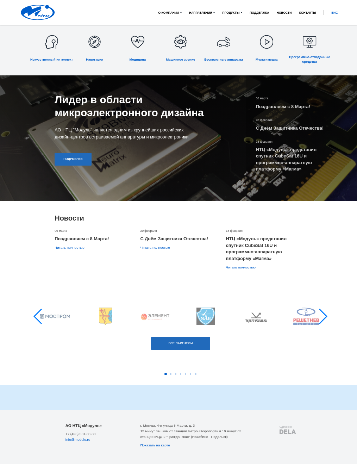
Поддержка (259, 12)
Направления (200, 12)
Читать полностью (69, 247)
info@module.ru (77, 439)
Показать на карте (155, 445)
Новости (284, 12)
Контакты (307, 12)
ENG (334, 12)
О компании (168, 12)
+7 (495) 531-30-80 (80, 434)
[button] (38, 316)
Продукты (231, 12)
